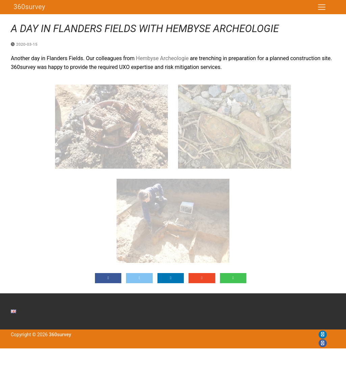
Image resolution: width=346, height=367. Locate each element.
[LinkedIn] (322, 334)
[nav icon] (321, 7)
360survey (29, 7)
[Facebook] (322, 343)
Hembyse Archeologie (162, 58)
